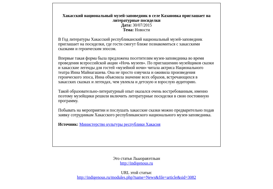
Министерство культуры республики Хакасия (120, 124)
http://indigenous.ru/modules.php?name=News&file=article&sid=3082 (136, 177)
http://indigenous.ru (136, 163)
